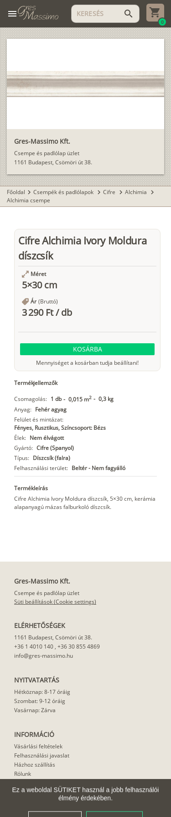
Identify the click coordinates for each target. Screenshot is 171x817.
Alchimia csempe (28, 200)
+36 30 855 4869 (78, 646)
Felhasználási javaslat (41, 755)
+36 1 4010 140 (33, 646)
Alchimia (136, 192)
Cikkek (22, 783)
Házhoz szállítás (34, 764)
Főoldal (16, 192)
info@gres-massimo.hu (43, 656)
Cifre (110, 192)
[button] (87, 349)
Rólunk (22, 774)
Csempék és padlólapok (64, 192)
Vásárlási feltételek (38, 746)
